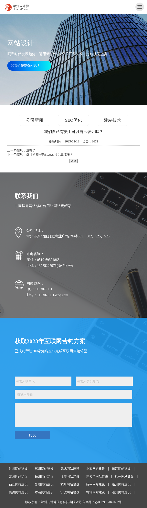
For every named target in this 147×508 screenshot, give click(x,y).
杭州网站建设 (69, 484)
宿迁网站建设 (18, 484)
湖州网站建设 (121, 492)
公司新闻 (34, 120)
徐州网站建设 (124, 476)
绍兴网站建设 (95, 484)
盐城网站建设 (44, 484)
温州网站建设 (121, 484)
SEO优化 (73, 120)
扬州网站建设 (44, 476)
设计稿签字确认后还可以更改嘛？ (49, 154)
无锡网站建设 (69, 468)
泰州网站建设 (18, 476)
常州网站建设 (18, 468)
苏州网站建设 (44, 468)
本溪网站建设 (44, 492)
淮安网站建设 (69, 476)
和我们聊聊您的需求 (25, 65)
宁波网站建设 (69, 492)
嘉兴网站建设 (18, 492)
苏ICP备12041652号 (108, 502)
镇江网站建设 (121, 468)
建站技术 (112, 120)
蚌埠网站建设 (95, 492)
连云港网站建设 (97, 476)
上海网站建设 (95, 468)
